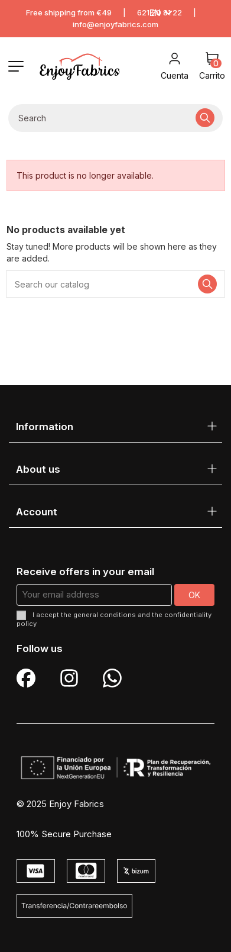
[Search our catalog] (205, 118)
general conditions (104, 615)
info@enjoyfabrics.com (115, 24)
